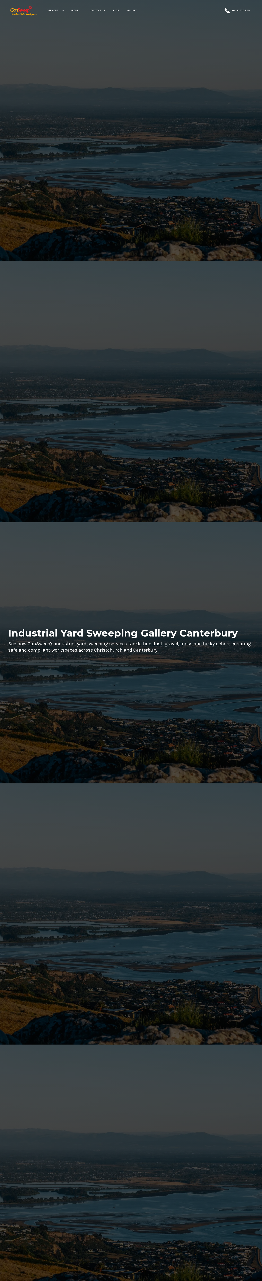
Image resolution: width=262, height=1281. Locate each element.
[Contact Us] (97, 11)
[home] (23, 11)
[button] (54, 10)
